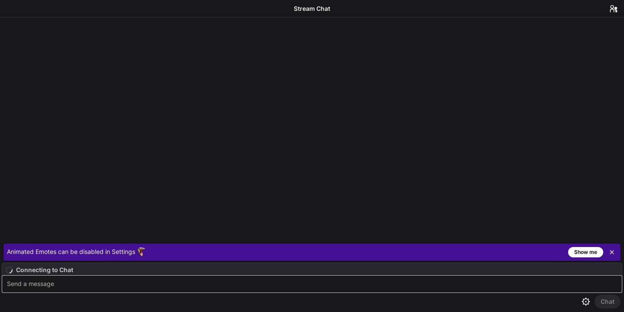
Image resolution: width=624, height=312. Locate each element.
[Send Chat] (608, 302)
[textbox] (313, 284)
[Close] (612, 252)
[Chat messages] (312, 128)
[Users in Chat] (614, 9)
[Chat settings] (586, 302)
